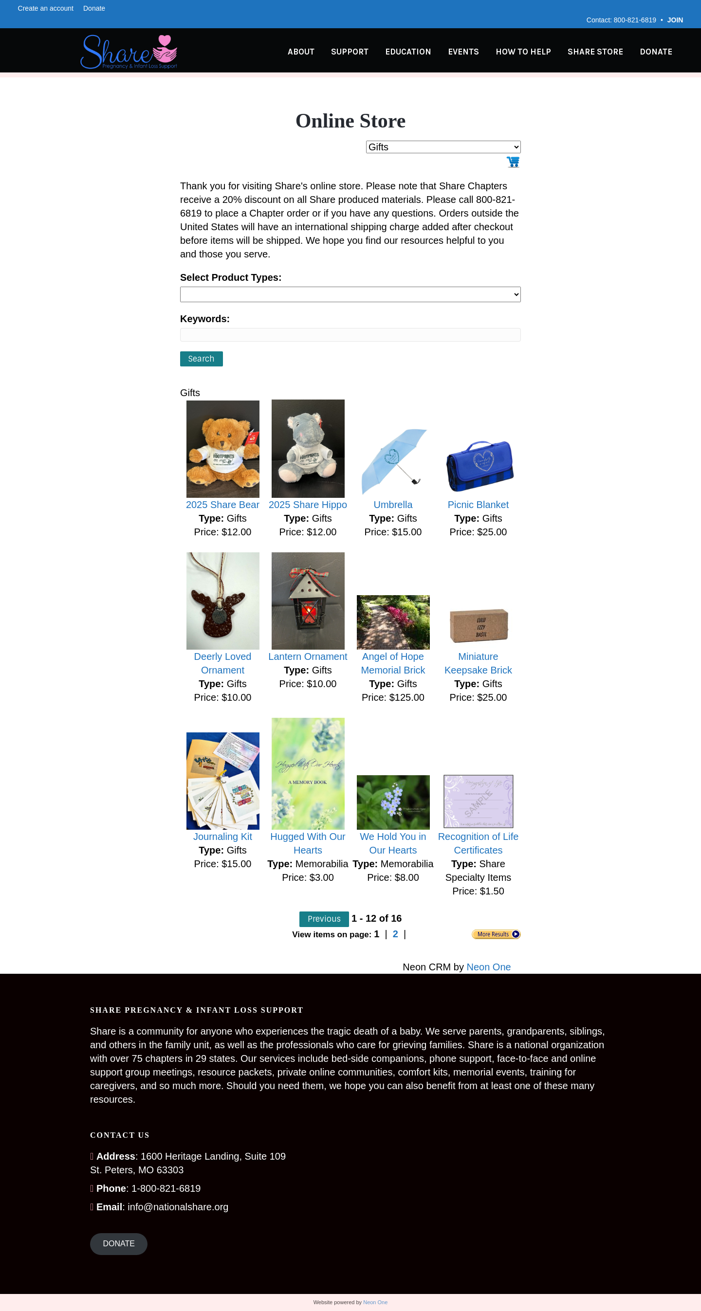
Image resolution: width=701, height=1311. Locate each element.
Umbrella (392, 504)
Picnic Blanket (478, 504)
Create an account (46, 8)
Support (359, 52)
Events (473, 52)
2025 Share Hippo (308, 504)
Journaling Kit (222, 836)
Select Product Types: (231, 277)
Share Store (605, 52)
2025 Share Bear (222, 504)
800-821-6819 (635, 20)
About (310, 52)
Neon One (489, 967)
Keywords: (205, 318)
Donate (94, 8)
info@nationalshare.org (178, 1207)
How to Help (533, 52)
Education (418, 52)
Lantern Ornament (307, 656)
